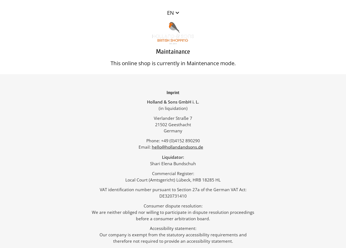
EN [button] (170, 12)
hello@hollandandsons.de (180, 147)
